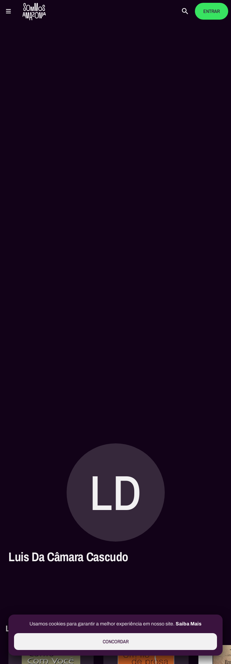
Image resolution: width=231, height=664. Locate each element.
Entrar (211, 11)
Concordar (116, 642)
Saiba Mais (189, 623)
